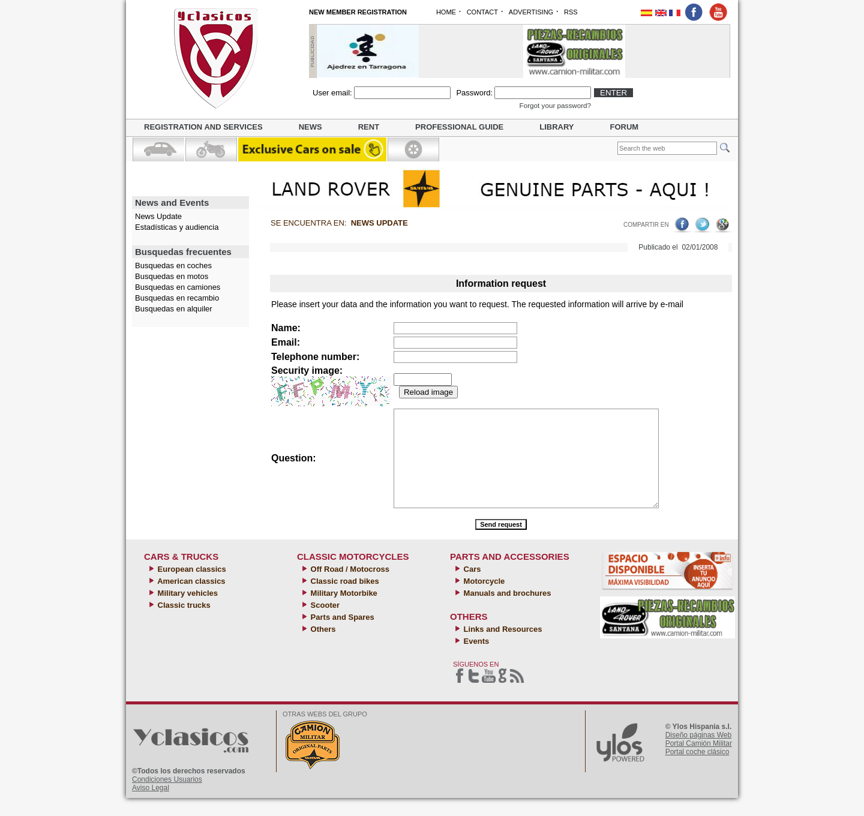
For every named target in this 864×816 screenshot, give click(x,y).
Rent (368, 126)
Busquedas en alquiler (173, 308)
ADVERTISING (531, 12)
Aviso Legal (150, 806)
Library (556, 126)
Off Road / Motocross (348, 587)
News (310, 126)
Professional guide (459, 126)
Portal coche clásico (697, 770)
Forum (624, 126)
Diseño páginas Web (698, 753)
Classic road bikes (343, 599)
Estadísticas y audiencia (176, 227)
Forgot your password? (556, 105)
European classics (190, 587)
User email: (332, 92)
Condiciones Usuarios (167, 797)
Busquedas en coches (173, 265)
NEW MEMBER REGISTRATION (358, 12)
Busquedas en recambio (177, 297)
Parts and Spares (341, 635)
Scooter (324, 623)
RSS (571, 12)
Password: (474, 92)
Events (475, 659)
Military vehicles (186, 611)
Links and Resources (501, 647)
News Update (158, 216)
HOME (446, 12)
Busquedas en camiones (177, 287)
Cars (471, 587)
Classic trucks (183, 623)
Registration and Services (203, 126)
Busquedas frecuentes (183, 252)
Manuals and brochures (506, 611)
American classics (190, 599)
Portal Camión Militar (698, 761)
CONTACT (482, 12)
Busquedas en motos (171, 276)
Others (322, 647)
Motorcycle (483, 599)
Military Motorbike (342, 611)
